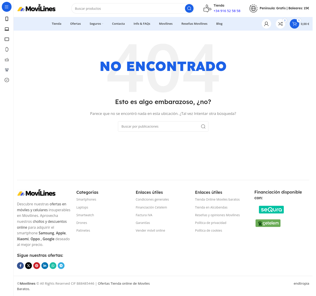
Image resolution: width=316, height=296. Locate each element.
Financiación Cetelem (151, 207)
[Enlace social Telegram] (61, 265)
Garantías (143, 223)
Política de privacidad (210, 223)
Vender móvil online (150, 230)
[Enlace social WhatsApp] (53, 265)
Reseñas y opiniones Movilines (217, 215)
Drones (81, 223)
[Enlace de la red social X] (28, 265)
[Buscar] (132, 9)
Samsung (47, 232)
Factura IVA (144, 215)
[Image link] (39, 192)
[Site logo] (39, 8)
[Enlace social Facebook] (20, 265)
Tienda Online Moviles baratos (217, 199)
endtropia (301, 283)
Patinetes (83, 230)
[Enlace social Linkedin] (44, 265)
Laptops (82, 207)
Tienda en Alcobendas (211, 207)
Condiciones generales (152, 199)
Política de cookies (208, 230)
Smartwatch (85, 215)
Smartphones (86, 199)
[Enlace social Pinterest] (36, 265)
